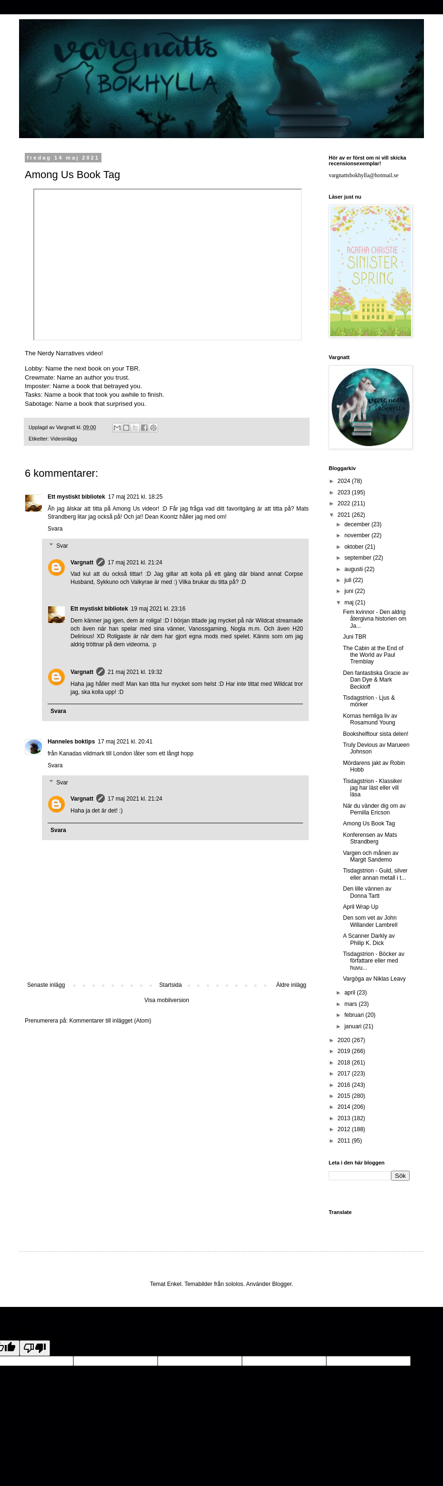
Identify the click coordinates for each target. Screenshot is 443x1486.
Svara (55, 528)
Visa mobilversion (166, 1000)
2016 (345, 1085)
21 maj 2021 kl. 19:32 (135, 672)
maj (349, 602)
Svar (62, 545)
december (358, 524)
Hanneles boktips (71, 741)
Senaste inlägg (46, 985)
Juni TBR (354, 636)
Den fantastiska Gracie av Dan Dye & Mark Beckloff (375, 680)
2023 (345, 492)
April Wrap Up (360, 907)
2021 (345, 515)
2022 (345, 503)
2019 (345, 1051)
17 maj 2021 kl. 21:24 (135, 562)
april (350, 992)
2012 (345, 1129)
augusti (354, 569)
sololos (234, 1284)
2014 (345, 1107)
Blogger (282, 1284)
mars (351, 1004)
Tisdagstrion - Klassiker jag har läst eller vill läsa (372, 788)
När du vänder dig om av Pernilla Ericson (374, 809)
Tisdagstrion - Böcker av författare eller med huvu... (373, 961)
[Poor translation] (35, 1348)
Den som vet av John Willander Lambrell (370, 921)
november (358, 535)
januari (353, 1026)
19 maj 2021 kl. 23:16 (158, 608)
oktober (354, 546)
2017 (345, 1073)
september (358, 557)
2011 (345, 1140)
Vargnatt (81, 562)
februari (354, 1015)
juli (348, 580)
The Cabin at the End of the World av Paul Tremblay (373, 655)
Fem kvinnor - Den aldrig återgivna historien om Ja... (374, 619)
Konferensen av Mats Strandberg (370, 838)
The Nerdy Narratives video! (64, 353)
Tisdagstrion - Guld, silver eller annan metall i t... (375, 874)
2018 (345, 1062)
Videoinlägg (63, 439)
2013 (345, 1118)
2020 (345, 1040)
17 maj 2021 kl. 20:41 (125, 741)
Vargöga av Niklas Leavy (374, 978)
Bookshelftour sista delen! (375, 734)
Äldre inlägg (291, 985)
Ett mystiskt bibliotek (76, 496)
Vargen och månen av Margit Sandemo (371, 856)
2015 (345, 1096)
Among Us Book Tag (369, 823)
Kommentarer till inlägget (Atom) (110, 1020)
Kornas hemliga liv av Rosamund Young (370, 719)
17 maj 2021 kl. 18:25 (135, 496)
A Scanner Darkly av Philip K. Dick (369, 939)
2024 (345, 481)
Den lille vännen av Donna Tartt (367, 892)
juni (349, 591)
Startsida (170, 985)
